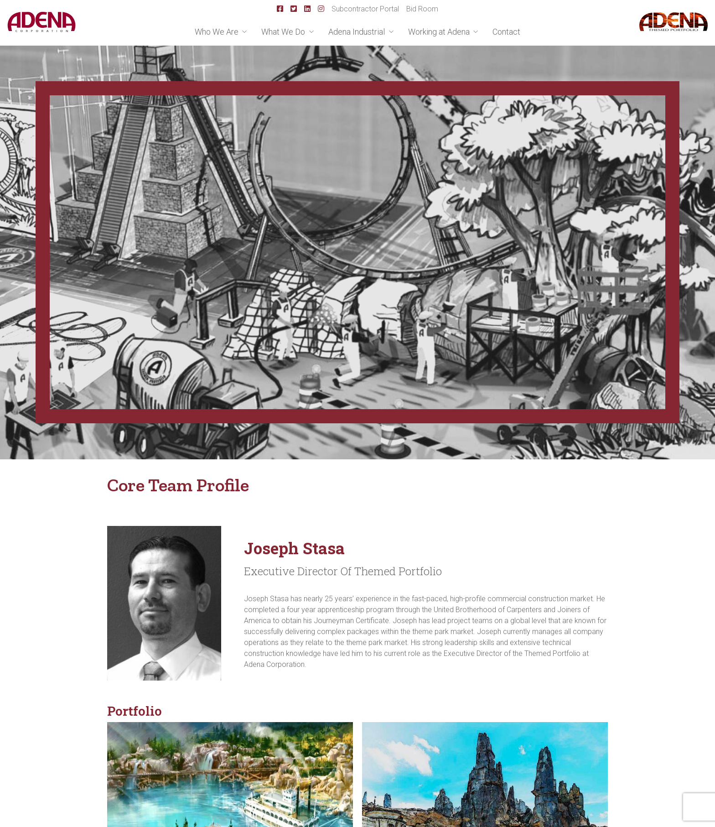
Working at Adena (439, 31)
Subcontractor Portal (365, 9)
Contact (506, 31)
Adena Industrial (357, 31)
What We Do (284, 31)
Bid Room (422, 9)
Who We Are (217, 31)
